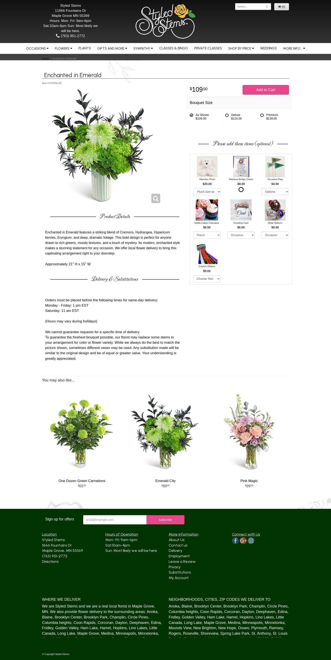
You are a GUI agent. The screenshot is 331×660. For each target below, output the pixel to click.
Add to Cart (265, 90)
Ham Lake (89, 628)
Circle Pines (138, 617)
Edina (156, 623)
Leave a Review (182, 561)
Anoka (152, 612)
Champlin (118, 617)
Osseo (243, 628)
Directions (50, 561)
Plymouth (259, 628)
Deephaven (139, 623)
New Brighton (204, 628)
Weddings (268, 48)
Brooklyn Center (68, 617)
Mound (174, 628)
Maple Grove (143, 606)
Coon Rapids (84, 623)
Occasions (36, 48)
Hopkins (120, 628)
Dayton (121, 623)
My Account (179, 577)
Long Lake (66, 633)
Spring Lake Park (234, 633)
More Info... (292, 48)
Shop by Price (239, 48)
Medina (107, 633)
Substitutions (180, 572)
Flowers (62, 48)
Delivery (175, 550)
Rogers (175, 633)
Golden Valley (66, 628)
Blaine (47, 617)
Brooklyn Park (95, 617)
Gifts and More (110, 48)
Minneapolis (126, 633)
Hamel (105, 628)
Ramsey (276, 628)
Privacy (174, 567)
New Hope (227, 628)
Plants (85, 48)
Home (45, 58)
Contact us (178, 545)
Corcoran (105, 623)
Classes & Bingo (173, 48)
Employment (179, 556)
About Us (176, 539)
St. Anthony (261, 633)
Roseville (190, 633)
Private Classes (208, 48)
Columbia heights (56, 623)
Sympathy (141, 48)
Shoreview (209, 633)
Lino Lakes (138, 628)
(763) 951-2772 (70, 36)
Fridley (47, 628)
